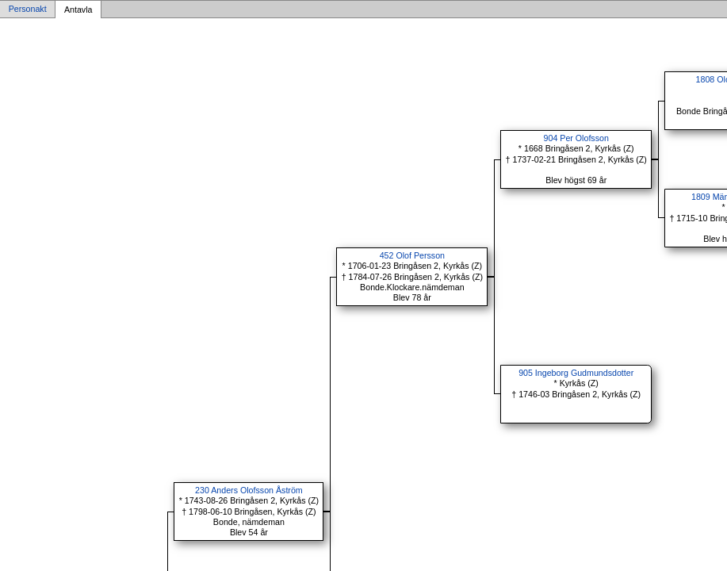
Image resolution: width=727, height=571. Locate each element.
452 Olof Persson (412, 255)
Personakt (28, 9)
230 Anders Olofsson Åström (249, 490)
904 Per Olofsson (576, 138)
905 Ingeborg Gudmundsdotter (575, 372)
